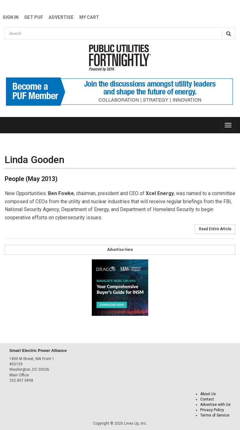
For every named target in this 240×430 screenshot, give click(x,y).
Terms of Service (214, 415)
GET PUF (33, 17)
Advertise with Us (215, 404)
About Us (208, 394)
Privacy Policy (212, 410)
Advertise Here (120, 249)
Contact (207, 399)
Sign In (10, 17)
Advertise (61, 17)
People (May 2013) (31, 179)
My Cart (89, 17)
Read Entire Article (215, 229)
